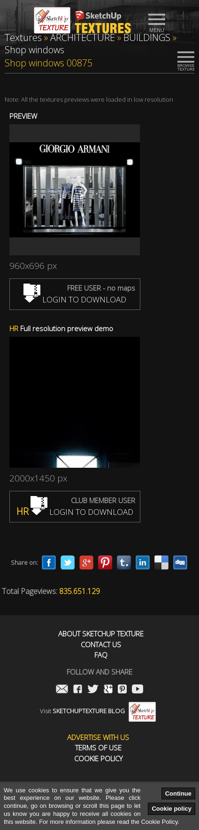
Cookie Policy (98, 758)
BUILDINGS (146, 37)
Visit (98, 711)
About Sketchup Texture (101, 633)
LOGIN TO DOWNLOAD (74, 299)
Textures (23, 37)
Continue (178, 793)
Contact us (101, 644)
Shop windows (34, 49)
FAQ (100, 655)
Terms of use (98, 747)
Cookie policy (171, 808)
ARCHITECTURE (82, 37)
